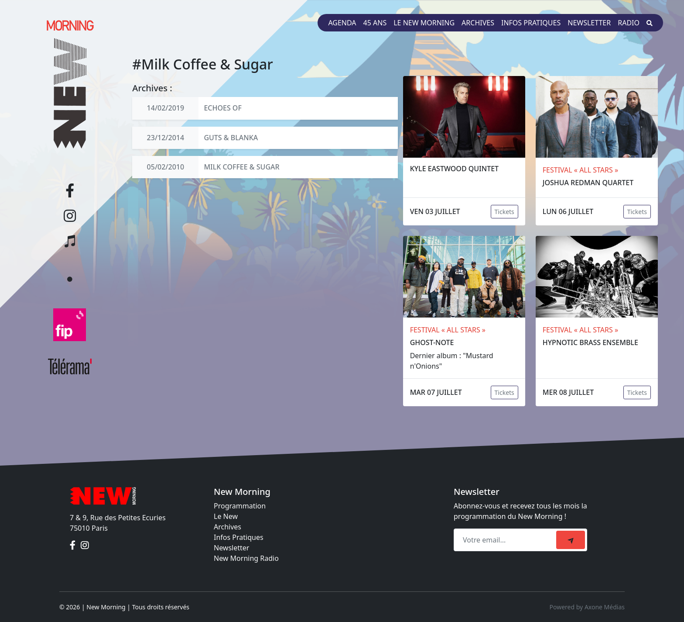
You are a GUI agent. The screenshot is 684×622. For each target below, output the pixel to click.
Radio (629, 23)
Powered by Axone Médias (587, 607)
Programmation (240, 506)
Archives (478, 23)
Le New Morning (424, 23)
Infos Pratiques (238, 537)
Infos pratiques (531, 23)
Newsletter (589, 23)
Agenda (342, 23)
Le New (226, 516)
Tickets (504, 211)
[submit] (570, 540)
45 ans (375, 23)
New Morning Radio (246, 558)
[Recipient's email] (506, 540)
